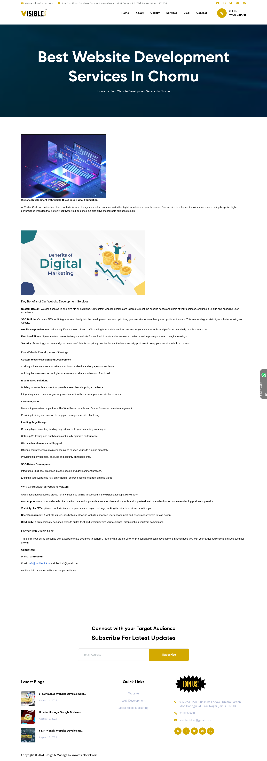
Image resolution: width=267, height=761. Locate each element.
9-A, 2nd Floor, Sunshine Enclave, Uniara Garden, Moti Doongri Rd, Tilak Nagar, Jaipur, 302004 (114, 3)
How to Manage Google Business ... (61, 712)
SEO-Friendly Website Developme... (61, 731)
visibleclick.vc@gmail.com (39, 3)
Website (133, 693)
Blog (187, 13)
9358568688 (184, 713)
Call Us (231, 13)
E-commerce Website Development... (62, 694)
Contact (201, 13)
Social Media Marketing (133, 708)
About (140, 13)
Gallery (155, 13)
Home (125, 13)
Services (171, 13)
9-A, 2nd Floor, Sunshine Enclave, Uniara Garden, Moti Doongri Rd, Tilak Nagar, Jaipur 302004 (210, 704)
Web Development (133, 700)
